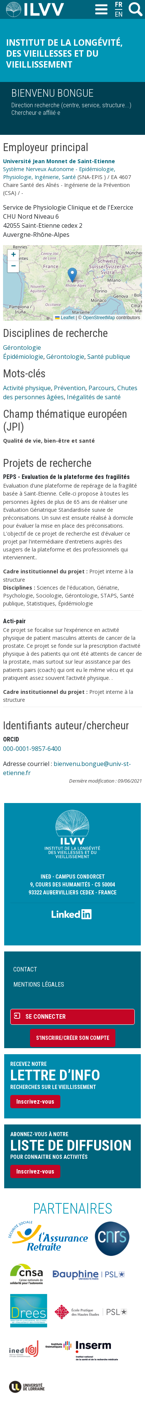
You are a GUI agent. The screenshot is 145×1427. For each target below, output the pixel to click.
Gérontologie (22, 347)
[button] (72, 275)
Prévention (69, 388)
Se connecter (45, 1016)
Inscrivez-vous (35, 1101)
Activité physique (27, 388)
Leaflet (64, 317)
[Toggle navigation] (101, 10)
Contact (25, 969)
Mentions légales (38, 984)
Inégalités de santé (94, 397)
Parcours (101, 388)
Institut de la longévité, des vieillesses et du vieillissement (64, 53)
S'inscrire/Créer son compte (72, 1038)
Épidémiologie (23, 356)
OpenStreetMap (99, 317)
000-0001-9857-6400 (32, 748)
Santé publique (108, 356)
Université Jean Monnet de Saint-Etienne (59, 161)
